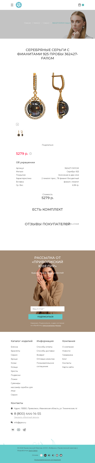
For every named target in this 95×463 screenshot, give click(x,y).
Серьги (14, 355)
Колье (13, 363)
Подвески (15, 375)
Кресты (14, 371)
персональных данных (52, 325)
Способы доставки (45, 351)
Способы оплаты (44, 347)
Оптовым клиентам (46, 359)
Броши (14, 359)
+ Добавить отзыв (70, 223)
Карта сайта (68, 367)
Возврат (40, 355)
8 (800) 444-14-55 (27, 413)
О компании (68, 347)
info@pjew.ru (20, 422)
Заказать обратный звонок (26, 417)
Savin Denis (33, 451)
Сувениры (15, 383)
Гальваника (67, 355)
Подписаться (45, 317)
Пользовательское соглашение (47, 460)
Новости (66, 351)
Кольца (14, 367)
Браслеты (15, 351)
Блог (64, 359)
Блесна (14, 347)
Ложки (14, 379)
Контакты (66, 363)
